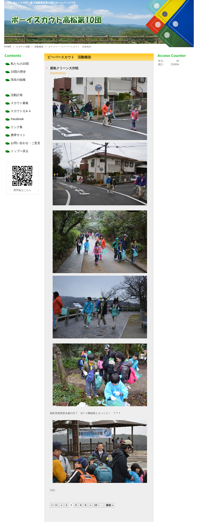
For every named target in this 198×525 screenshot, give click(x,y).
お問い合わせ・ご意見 (25, 143)
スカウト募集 (19, 103)
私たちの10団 (20, 63)
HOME (7, 46)
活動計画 (17, 95)
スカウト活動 (23, 46)
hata (52, 489)
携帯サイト (18, 135)
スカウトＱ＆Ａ (21, 111)
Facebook (17, 119)
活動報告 (39, 46)
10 (95, 505)
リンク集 (17, 127)
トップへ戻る (19, 151)
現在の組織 (18, 79)
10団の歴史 (18, 71)
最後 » (109, 505)
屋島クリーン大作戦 (64, 68)
